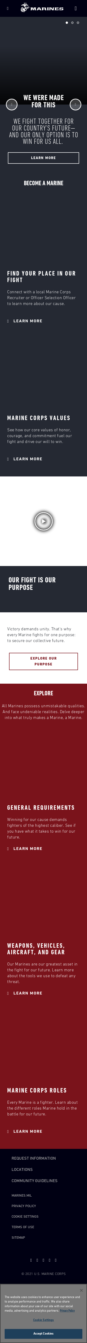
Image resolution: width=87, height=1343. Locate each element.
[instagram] (56, 1260)
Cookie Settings (25, 1216)
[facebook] (50, 1260)
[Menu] (8, 8)
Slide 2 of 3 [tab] (72, 23)
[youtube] (37, 1260)
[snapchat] (43, 1260)
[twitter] (31, 1260)
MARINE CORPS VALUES (39, 418)
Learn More (24, 321)
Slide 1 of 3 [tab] (67, 23)
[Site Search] (76, 8)
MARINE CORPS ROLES (37, 1090)
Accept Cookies (43, 1333)
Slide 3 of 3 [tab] (78, 23)
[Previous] (11, 104)
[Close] (81, 1290)
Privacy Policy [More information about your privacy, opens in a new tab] (67, 1310)
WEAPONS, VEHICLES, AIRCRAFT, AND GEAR (36, 949)
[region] (43, 1313)
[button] (44, 521)
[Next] (75, 104)
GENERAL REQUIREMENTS (41, 808)
